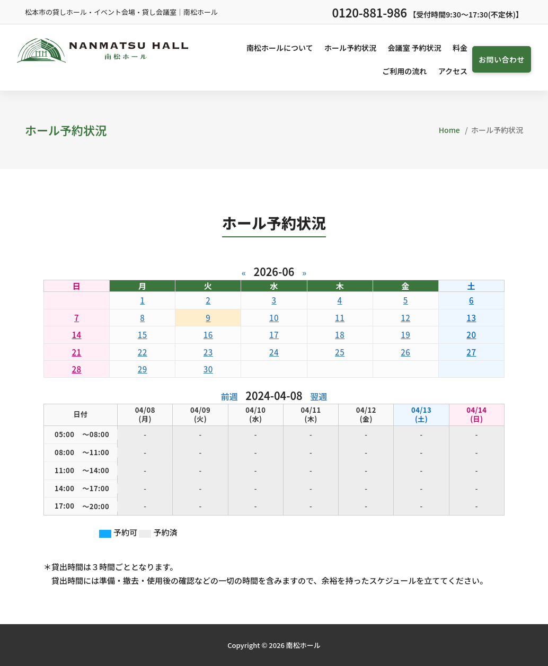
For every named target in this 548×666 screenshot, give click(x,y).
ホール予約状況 (350, 47)
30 (208, 369)
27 (471, 352)
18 (339, 334)
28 (77, 369)
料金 (460, 47)
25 (339, 352)
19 (405, 334)
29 (142, 369)
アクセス (452, 71)
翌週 (318, 396)
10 (274, 317)
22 (142, 352)
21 (77, 352)
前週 (229, 396)
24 (274, 352)
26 (405, 352)
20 (471, 334)
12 (405, 317)
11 (339, 317)
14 (77, 334)
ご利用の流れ (404, 71)
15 (142, 334)
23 (208, 352)
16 (208, 334)
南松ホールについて (279, 47)
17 (274, 334)
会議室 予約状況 (414, 47)
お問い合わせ (502, 59)
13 (471, 317)
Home (449, 130)
